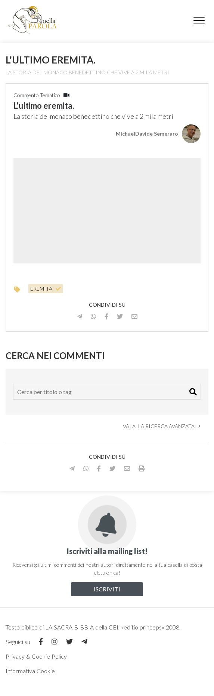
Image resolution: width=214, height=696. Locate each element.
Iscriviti (107, 589)
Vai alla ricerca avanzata (162, 426)
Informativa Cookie (30, 670)
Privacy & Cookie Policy (36, 656)
